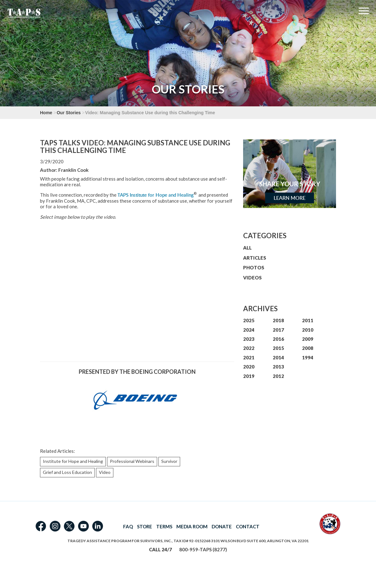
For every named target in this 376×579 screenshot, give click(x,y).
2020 (248, 366)
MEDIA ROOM (192, 526)
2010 (307, 330)
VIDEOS (252, 277)
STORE (144, 526)
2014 (278, 357)
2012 (278, 376)
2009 (307, 339)
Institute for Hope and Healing (73, 461)
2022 (248, 348)
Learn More (289, 197)
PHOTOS (253, 267)
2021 (248, 357)
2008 (307, 348)
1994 (307, 357)
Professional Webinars (132, 461)
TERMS (164, 526)
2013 (278, 366)
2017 (278, 330)
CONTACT (247, 526)
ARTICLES (254, 258)
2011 (307, 320)
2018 (278, 320)
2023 (248, 339)
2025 (248, 320)
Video (105, 472)
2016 (278, 339)
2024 (248, 330)
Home (46, 112)
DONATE (222, 526)
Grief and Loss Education (67, 472)
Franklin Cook (73, 170)
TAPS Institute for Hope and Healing (155, 195)
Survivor (169, 461)
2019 (248, 376)
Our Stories (69, 112)
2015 (278, 348)
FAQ (128, 526)
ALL (247, 247)
